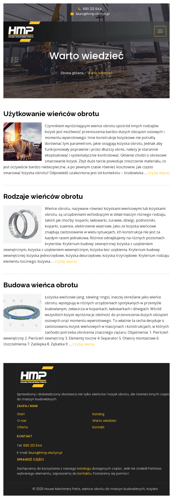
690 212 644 (92, 9)
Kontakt (98, 427)
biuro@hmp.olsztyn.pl (92, 14)
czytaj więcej (159, 173)
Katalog (98, 414)
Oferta (22, 427)
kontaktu (84, 473)
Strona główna (72, 73)
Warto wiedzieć (104, 420)
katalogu (84, 468)
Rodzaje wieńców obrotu (43, 196)
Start (21, 414)
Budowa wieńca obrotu (40, 285)
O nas (21, 420)
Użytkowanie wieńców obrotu (51, 114)
